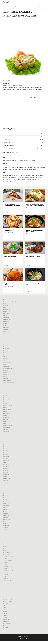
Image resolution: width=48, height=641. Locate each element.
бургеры (6, 315)
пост (5, 499)
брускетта (6, 309)
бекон (5, 303)
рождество (7, 505)
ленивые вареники (9, 425)
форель (6, 595)
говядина (6, 337)
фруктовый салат (8, 601)
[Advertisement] (24, 31)
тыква (5, 578)
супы (39, 6)
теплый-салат (8, 560)
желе (5, 360)
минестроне (7, 441)
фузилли (6, 603)
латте (5, 423)
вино (5, 325)
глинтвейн (6, 335)
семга (5, 523)
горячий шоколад (8, 341)
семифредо (7, 525)
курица (6, 417)
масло (6, 433)
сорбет (5, 542)
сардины (6, 517)
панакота (6, 470)
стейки (6, 546)
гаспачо (6, 333)
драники (6, 358)
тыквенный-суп (8, 580)
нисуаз (6, 448)
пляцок (6, 495)
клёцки (5, 393)
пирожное (6, 492)
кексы (5, 386)
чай (5, 613)
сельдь (6, 521)
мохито (6, 446)
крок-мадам (7, 413)
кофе (5, 403)
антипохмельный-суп (9, 297)
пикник (6, 486)
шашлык (6, 621)
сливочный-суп (8, 533)
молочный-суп (8, 443)
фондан (6, 593)
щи (4, 629)
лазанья (6, 419)
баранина (6, 299)
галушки (6, 331)
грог (5, 354)
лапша (6, 421)
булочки (6, 313)
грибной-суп (7, 348)
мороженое (7, 444)
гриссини (6, 352)
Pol (28, 638)
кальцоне (6, 370)
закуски (26, 6)
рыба (20, 6)
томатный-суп (8, 566)
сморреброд (7, 537)
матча (5, 435)
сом (5, 541)
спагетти (6, 544)
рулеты (6, 509)
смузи (5, 539)
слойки (6, 535)
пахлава (6, 474)
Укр (20, 638)
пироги (6, 488)
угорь (5, 584)
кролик (6, 415)
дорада (6, 356)
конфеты (6, 399)
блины (6, 305)
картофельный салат (9, 382)
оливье (6, 466)
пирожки (6, 490)
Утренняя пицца (8, 230)
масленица (7, 431)
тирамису (6, 564)
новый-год (7, 450)
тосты (5, 572)
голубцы (6, 339)
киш (5, 390)
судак (5, 550)
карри (5, 378)
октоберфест (7, 460)
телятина (6, 558)
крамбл (6, 407)
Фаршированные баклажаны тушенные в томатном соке (34, 257)
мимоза (6, 439)
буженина (6, 311)
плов (5, 493)
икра (5, 364)
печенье (6, 482)
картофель (7, 380)
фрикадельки (7, 599)
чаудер (6, 615)
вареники (6, 319)
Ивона (8, 80)
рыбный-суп (7, 511)
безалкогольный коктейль (11, 301)
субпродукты (7, 548)
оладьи (6, 464)
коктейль (6, 395)
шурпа (5, 627)
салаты (34, 6)
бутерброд (7, 317)
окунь (5, 462)
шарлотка (6, 619)
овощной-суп (7, 454)
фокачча (6, 591)
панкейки (6, 472)
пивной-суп (7, 484)
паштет (6, 476)
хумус (5, 609)
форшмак (6, 597)
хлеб (5, 607)
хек (5, 605)
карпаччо (6, 376)
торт (5, 568)
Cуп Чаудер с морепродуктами (34, 283)
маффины (6, 437)
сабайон (6, 513)
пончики (6, 497)
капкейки (6, 372)
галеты (5, 329)
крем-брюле (7, 409)
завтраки (4, 6)
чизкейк (6, 617)
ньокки (5, 452)
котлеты (6, 401)
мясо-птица (12, 6)
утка (5, 586)
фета (5, 590)
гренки (6, 346)
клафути (6, 392)
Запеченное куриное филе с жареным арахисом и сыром (12, 204)
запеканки (7, 362)
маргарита (6, 429)
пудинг (6, 501)
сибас (5, 527)
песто (5, 480)
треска (5, 574)
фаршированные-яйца (10, 588)
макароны (7, 427)
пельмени (6, 478)
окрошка (6, 458)
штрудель (6, 623)
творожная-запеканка (9, 556)
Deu (25, 638)
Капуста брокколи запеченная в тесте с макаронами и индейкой (35, 204)
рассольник (7, 503)
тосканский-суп (8, 570)
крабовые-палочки (9, 405)
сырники (6, 554)
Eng (22, 638)
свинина (6, 519)
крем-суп (6, 411)
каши (5, 384)
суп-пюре (6, 552)
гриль (5, 350)
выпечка (6, 327)
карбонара (7, 374)
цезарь (6, 611)
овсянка (6, 456)
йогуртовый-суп (8, 368)
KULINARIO (6, 2)
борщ (5, 307)
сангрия (6, 515)
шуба (5, 625)
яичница (6, 631)
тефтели (6, 562)
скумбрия (6, 531)
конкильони (7, 397)
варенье (6, 321)
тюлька (5, 582)
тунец (5, 576)
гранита (6, 343)
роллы (6, 507)
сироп (5, 529)
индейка (6, 366)
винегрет (6, 323)
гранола (6, 344)
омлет (5, 468)
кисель (5, 388)
